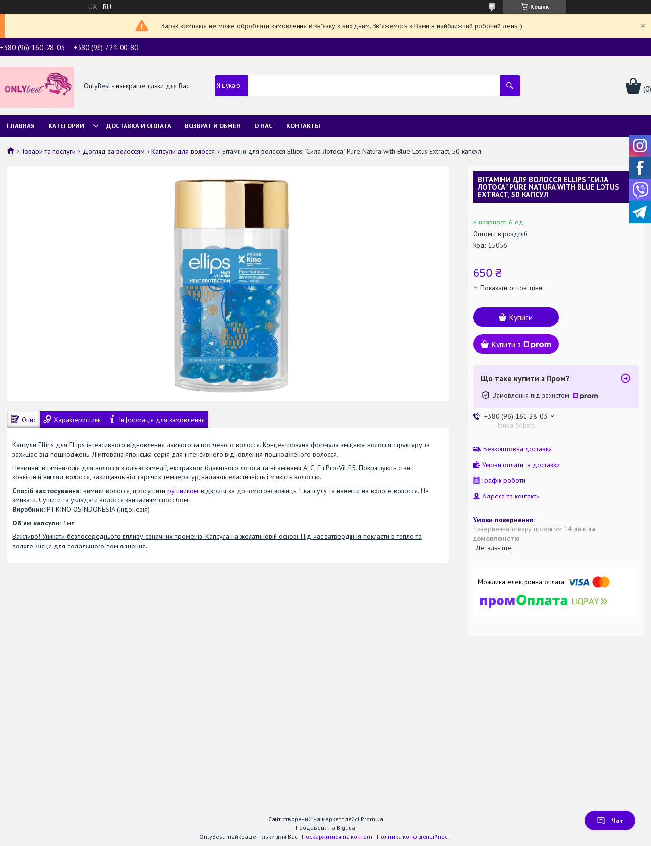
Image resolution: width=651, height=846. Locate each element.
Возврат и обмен (213, 126)
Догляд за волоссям (114, 151)
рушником (182, 490)
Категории (66, 126)
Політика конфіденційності (414, 836)
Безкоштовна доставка (517, 449)
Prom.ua (372, 818)
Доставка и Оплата (138, 126)
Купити (521, 317)
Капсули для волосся (183, 151)
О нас (263, 126)
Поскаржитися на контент (337, 836)
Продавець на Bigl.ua (325, 827)
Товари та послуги (48, 151)
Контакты (303, 126)
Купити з (521, 344)
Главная (21, 126)
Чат (610, 820)
